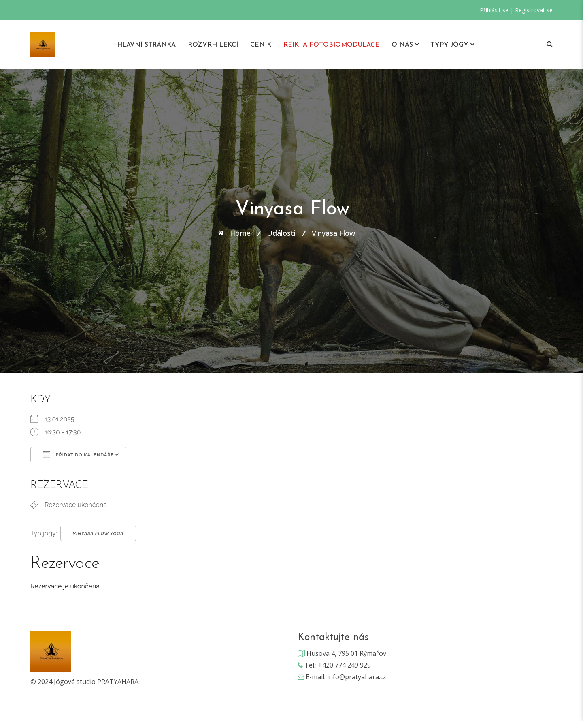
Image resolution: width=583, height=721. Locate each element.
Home (240, 233)
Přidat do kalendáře (78, 454)
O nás (402, 45)
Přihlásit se (494, 10)
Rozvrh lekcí (213, 45)
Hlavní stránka (146, 45)
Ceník (260, 45)
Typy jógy (449, 45)
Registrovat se (534, 10)
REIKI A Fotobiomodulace (331, 45)
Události (281, 233)
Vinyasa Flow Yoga (98, 533)
